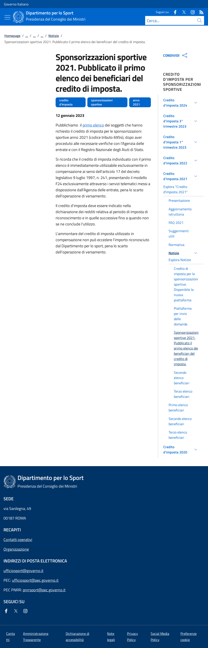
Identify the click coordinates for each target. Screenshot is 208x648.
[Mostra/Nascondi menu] (7, 17)
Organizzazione (16, 549)
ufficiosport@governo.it (23, 571)
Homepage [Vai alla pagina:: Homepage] (12, 35)
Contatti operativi (18, 540)
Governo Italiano (16, 4)
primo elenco (93, 125)
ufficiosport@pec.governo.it (35, 580)
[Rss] (199, 12)
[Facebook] (173, 12)
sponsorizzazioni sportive (102, 102)
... (26, 35)
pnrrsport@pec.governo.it (44, 590)
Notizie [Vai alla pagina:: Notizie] (53, 35)
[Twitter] (182, 12)
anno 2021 (136, 102)
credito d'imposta (65, 102)
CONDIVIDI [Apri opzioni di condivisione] (175, 55)
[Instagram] (191, 12)
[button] (181, 103)
